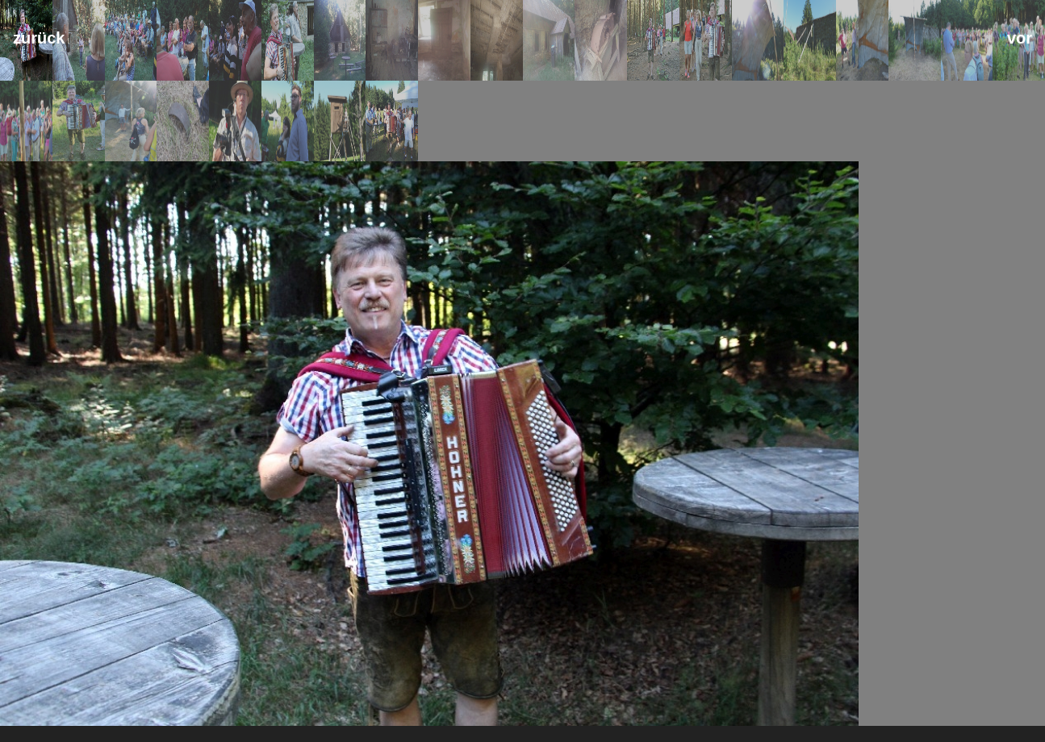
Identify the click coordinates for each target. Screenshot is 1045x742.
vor (1019, 38)
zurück (39, 38)
